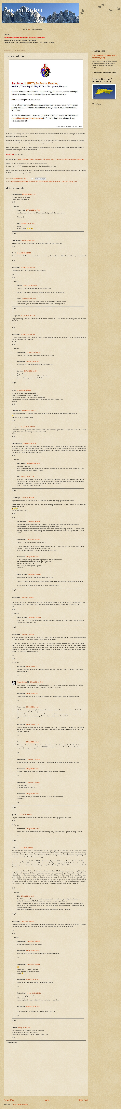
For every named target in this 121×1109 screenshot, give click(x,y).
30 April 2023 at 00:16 (24, 390)
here (29, 29)
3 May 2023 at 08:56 (32, 794)
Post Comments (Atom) (20, 1104)
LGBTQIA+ (49, 181)
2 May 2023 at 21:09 (27, 896)
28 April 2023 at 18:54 (31, 371)
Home (46, 1100)
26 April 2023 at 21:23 (28, 267)
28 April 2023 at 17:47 (34, 352)
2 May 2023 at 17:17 (32, 742)
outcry (71, 181)
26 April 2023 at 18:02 (28, 240)
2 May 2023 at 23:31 (32, 557)
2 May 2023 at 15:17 (32, 666)
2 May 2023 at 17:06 (32, 724)
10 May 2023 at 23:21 (34, 993)
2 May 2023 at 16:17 (32, 693)
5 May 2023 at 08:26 (32, 950)
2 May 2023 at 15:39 (36, 682)
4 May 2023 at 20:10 (33, 941)
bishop (13, 181)
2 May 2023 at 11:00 (27, 597)
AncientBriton (23, 9)
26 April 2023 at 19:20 (24, 253)
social (75, 181)
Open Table (64, 181)
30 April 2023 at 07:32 (29, 410)
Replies (16, 206)
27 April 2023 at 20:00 (29, 299)
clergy (26, 181)
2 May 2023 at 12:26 (27, 476)
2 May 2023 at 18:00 (33, 539)
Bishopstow (20, 181)
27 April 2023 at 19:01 (28, 223)
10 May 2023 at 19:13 (33, 979)
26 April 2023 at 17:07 (29, 194)
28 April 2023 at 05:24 (28, 316)
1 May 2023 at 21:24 (27, 498)
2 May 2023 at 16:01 (25, 815)
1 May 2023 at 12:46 (33, 463)
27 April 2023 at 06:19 (30, 285)
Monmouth (56, 181)
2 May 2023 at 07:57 (33, 522)
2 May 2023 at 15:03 (27, 634)
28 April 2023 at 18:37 (33, 361)
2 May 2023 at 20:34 (32, 769)
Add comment (12, 1042)
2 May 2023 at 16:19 (32, 829)
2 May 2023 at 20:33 (27, 921)
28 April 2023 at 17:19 (28, 334)
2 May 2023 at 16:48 (32, 707)
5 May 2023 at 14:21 (33, 964)
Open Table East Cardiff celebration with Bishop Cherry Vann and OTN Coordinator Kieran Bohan (51, 159)
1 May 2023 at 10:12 (29, 443)
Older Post (83, 1100)
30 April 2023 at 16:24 (28, 427)
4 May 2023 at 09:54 (24, 1027)
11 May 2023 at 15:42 (33, 1006)
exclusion (42, 181)
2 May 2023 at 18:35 (26, 848)
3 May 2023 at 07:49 (34, 574)
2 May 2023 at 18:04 (33, 759)
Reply (13, 202)
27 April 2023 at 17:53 (33, 210)
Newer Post (9, 1100)
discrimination (33, 181)
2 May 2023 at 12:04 (34, 617)
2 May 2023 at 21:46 (33, 782)
